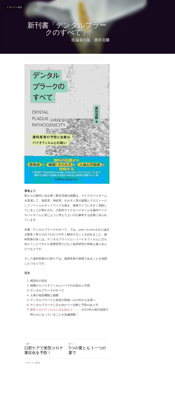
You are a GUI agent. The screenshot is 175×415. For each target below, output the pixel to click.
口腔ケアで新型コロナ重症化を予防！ (54, 383)
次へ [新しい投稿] (92, 376)
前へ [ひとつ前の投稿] (28, 376)
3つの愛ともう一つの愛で (111, 381)
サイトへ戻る (14, 7)
